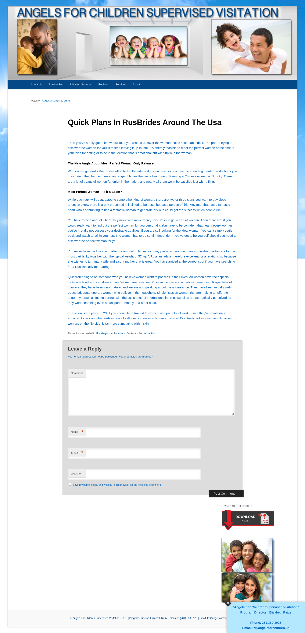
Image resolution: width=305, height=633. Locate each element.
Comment (77, 373)
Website (76, 473)
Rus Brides (106, 171)
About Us (36, 84)
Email (77, 453)
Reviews (103, 84)
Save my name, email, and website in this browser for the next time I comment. (117, 484)
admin (67, 100)
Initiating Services (81, 84)
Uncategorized (105, 333)
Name (77, 432)
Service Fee (56, 84)
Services (120, 84)
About (136, 84)
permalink (149, 333)
